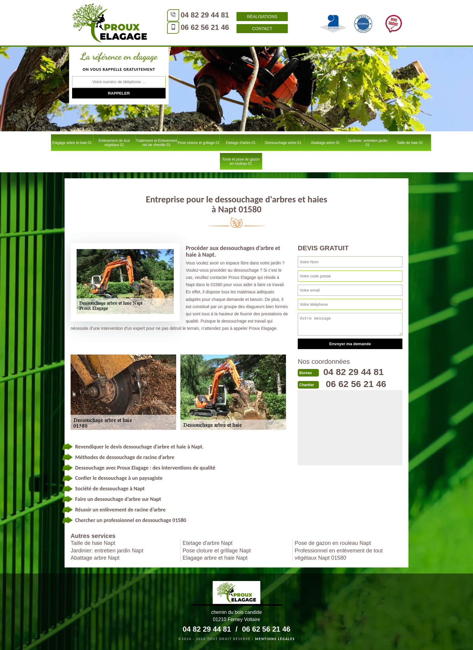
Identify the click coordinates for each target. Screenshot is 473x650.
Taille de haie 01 (410, 143)
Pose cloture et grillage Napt (217, 551)
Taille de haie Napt (93, 543)
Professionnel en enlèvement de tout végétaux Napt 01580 (339, 554)
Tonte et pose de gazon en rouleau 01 (241, 161)
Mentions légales (275, 639)
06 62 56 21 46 (205, 27)
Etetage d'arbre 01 (241, 143)
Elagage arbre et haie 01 (72, 143)
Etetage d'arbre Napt (208, 543)
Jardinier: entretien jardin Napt (107, 551)
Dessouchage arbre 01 (283, 143)
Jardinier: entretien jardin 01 (367, 143)
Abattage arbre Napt (95, 558)
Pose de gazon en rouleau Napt (333, 543)
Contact (262, 28)
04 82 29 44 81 (205, 15)
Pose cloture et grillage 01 (199, 143)
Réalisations (262, 16)
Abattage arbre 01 (325, 143)
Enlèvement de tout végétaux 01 (114, 143)
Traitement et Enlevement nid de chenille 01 (156, 143)
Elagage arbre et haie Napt (215, 558)
